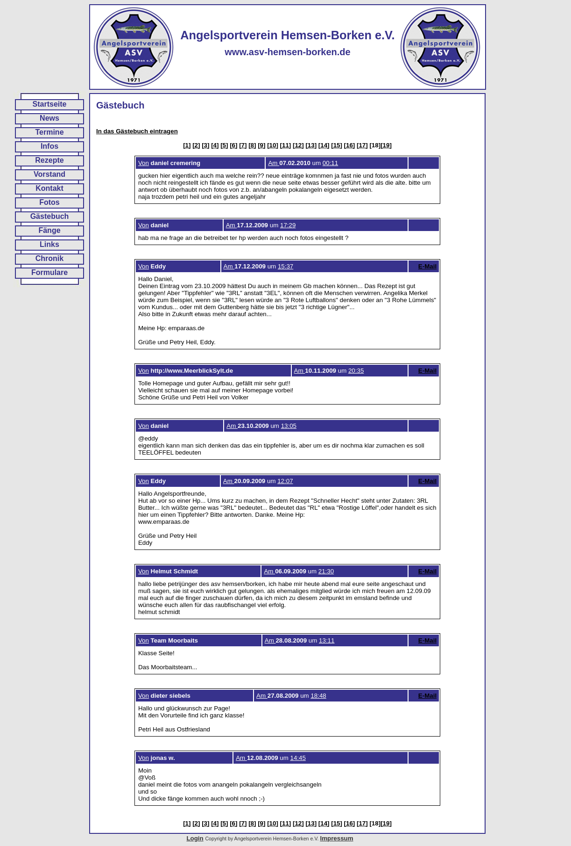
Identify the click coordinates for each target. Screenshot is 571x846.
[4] (215, 145)
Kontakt (49, 188)
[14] (324, 145)
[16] (349, 145)
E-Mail (427, 266)
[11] (285, 145)
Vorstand (49, 174)
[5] (224, 145)
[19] (386, 145)
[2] (196, 145)
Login (194, 838)
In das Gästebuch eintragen (137, 131)
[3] (205, 145)
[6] (233, 145)
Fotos (49, 202)
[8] (252, 145)
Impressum (336, 838)
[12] (298, 145)
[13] (311, 145)
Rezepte (49, 160)
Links (49, 244)
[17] (362, 145)
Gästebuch (49, 216)
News (49, 118)
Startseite (50, 104)
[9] (261, 145)
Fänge (49, 230)
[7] (243, 145)
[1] (186, 145)
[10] (272, 145)
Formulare (49, 272)
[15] (336, 145)
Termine (49, 132)
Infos (49, 146)
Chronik (49, 258)
